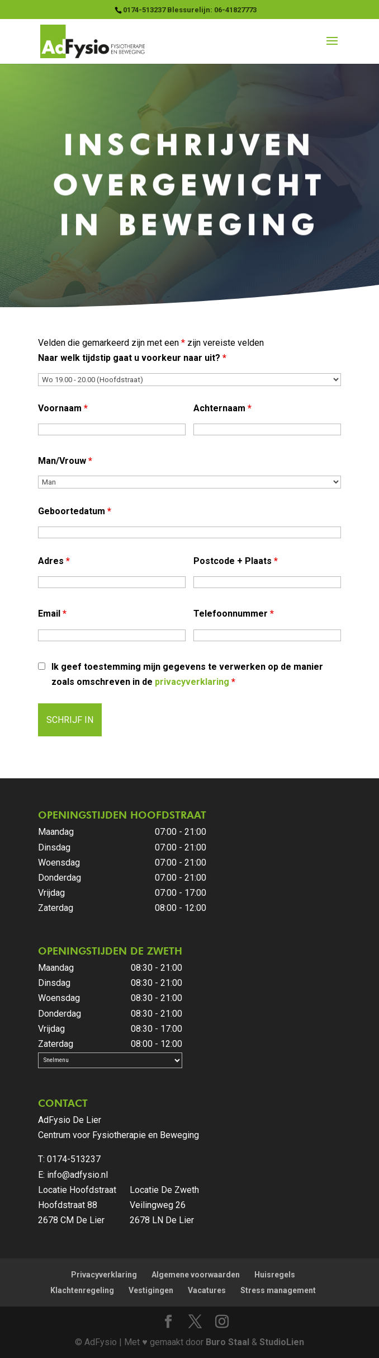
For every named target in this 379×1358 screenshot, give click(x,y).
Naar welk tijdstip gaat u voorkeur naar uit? (132, 358)
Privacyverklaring (104, 1274)
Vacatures (207, 1290)
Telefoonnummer (233, 613)
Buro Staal (227, 1342)
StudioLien (281, 1342)
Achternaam (222, 408)
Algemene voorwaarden (195, 1274)
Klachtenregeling (82, 1290)
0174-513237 (74, 1159)
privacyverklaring (192, 681)
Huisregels (274, 1274)
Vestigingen (151, 1290)
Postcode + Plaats (235, 561)
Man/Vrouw (65, 460)
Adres (54, 561)
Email (52, 613)
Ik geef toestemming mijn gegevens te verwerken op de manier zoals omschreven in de (187, 674)
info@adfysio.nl (77, 1174)
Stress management (278, 1290)
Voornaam (63, 408)
